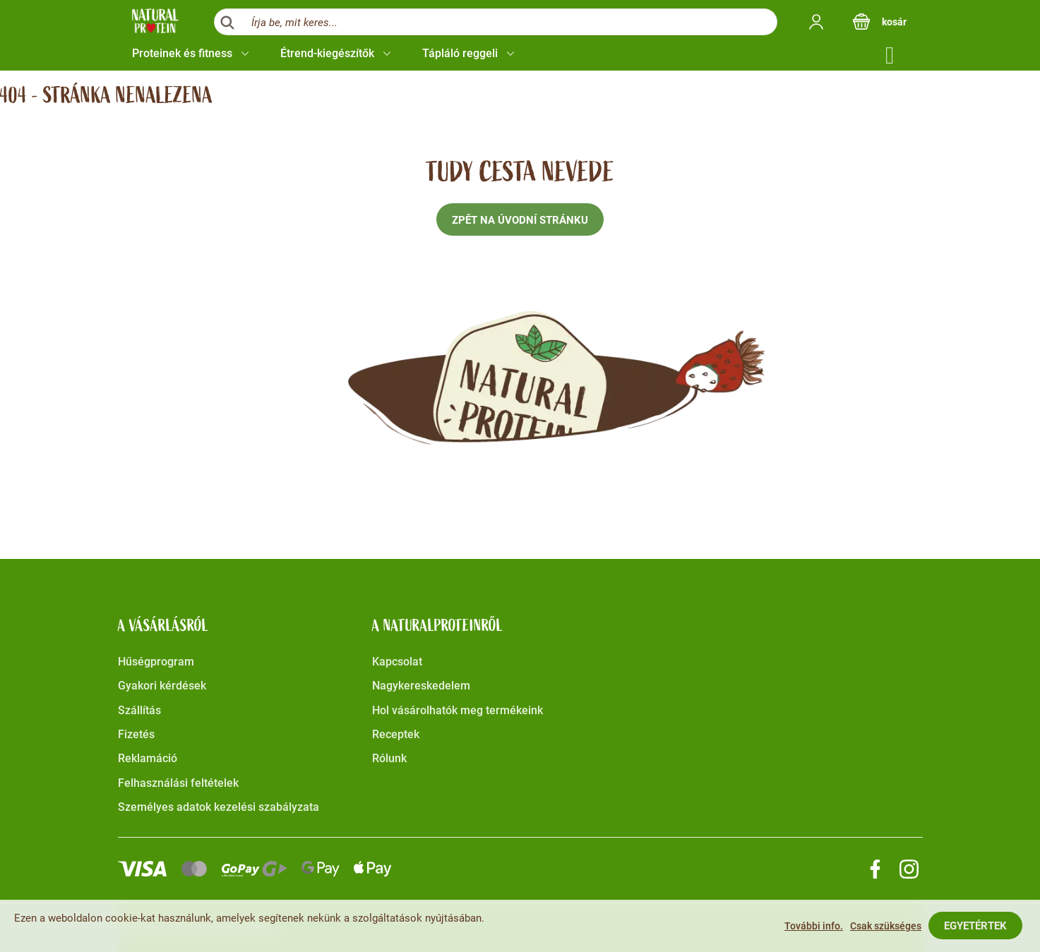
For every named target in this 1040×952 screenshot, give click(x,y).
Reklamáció (147, 758)
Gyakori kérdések (162, 685)
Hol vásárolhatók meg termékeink (457, 710)
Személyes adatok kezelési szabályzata (218, 807)
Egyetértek (975, 926)
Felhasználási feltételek (178, 783)
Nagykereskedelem (421, 685)
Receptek (395, 734)
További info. (813, 926)
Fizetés (136, 734)
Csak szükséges (885, 926)
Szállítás (139, 710)
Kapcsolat (397, 661)
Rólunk (389, 758)
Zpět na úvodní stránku (520, 220)
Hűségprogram (156, 661)
